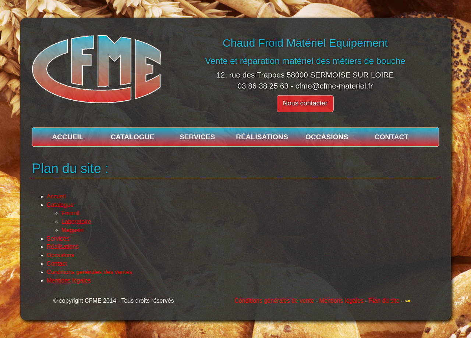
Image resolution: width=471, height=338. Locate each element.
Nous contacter (305, 103)
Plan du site (384, 301)
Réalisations (262, 137)
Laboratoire (76, 222)
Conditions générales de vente (274, 301)
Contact (391, 137)
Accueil (67, 137)
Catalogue (133, 137)
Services (197, 137)
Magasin (72, 230)
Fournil (70, 213)
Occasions (326, 137)
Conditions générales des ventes (89, 272)
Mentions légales (69, 280)
